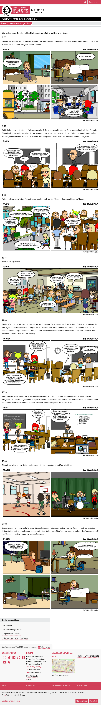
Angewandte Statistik (11, 633)
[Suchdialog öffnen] (85, 2)
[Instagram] (4, 657)
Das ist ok (93, 701)
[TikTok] (9, 657)
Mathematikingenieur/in (12, 629)
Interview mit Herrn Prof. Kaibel (15, 638)
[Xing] (9, 662)
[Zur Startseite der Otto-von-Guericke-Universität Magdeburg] (15, 11)
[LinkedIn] (14, 657)
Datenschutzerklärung (15, 695)
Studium (30, 19)
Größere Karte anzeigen (61, 675)
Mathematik (7, 625)
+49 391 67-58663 (35, 669)
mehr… (29, 679)
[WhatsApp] (18, 657)
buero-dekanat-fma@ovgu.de (34, 674)
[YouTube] (4, 662)
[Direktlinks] (94, 2)
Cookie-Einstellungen (11, 701)
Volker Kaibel (44, 646)
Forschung (18, 19)
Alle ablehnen (81, 701)
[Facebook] (23, 657)
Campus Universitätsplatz (88, 655)
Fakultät (6, 19)
